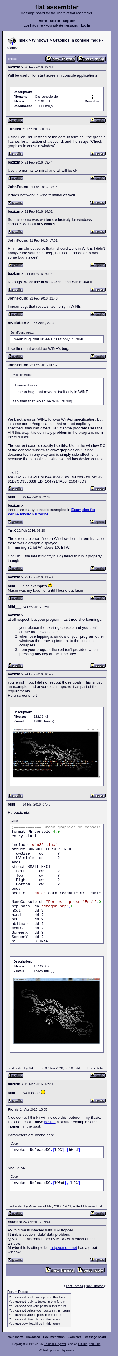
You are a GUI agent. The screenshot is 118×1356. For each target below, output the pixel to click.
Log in (85, 25)
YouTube (94, 1344)
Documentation (54, 1337)
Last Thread (74, 1286)
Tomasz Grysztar (55, 1344)
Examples (75, 1337)
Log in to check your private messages (51, 25)
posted (50, 1122)
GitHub (82, 1344)
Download (33, 1337)
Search (55, 21)
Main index (15, 1337)
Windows (40, 40)
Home (43, 21)
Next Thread (95, 1286)
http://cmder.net (63, 1247)
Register (69, 21)
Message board (95, 1337)
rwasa (70, 1350)
